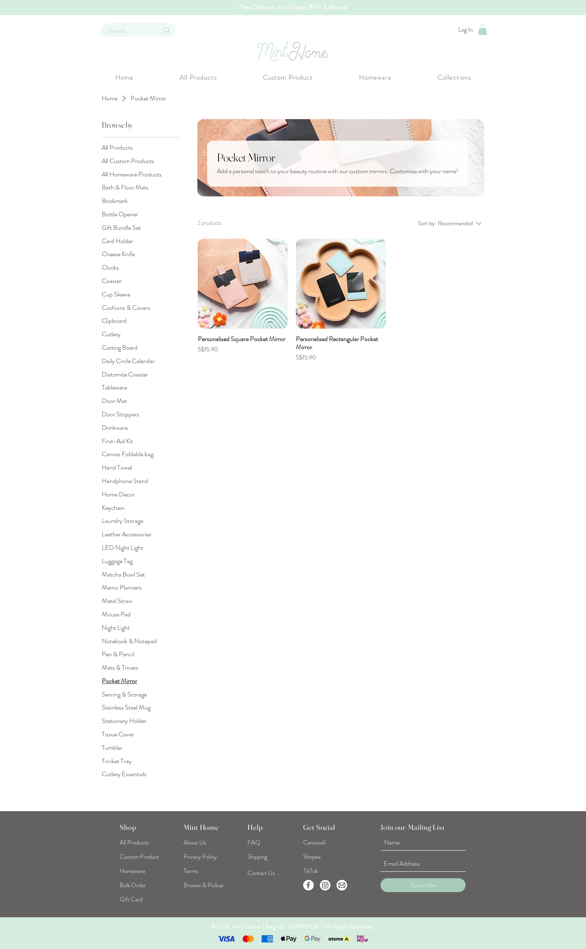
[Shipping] (258, 856)
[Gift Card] (132, 899)
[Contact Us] (261, 873)
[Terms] (191, 871)
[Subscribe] (423, 885)
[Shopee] (312, 856)
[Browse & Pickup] (203, 885)
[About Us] (195, 842)
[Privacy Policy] (200, 856)
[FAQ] (253, 842)
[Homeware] (142, 871)
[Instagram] (325, 885)
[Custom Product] (142, 856)
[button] (482, 29)
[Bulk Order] (133, 885)
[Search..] (127, 31)
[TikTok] (312, 871)
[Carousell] (314, 842)
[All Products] (135, 842)
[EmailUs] (342, 885)
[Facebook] (308, 885)
